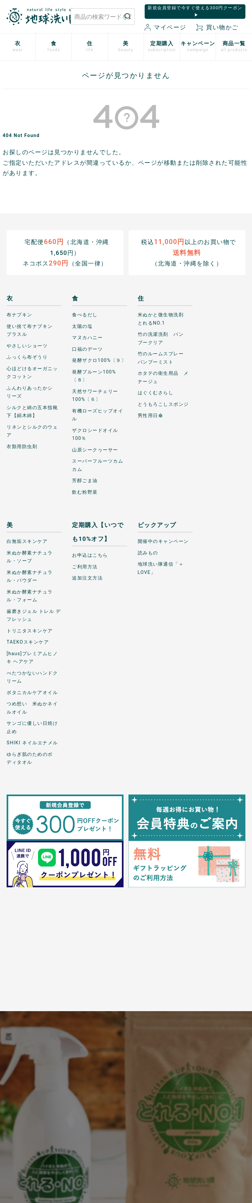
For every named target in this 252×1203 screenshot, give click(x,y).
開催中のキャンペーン (163, 541)
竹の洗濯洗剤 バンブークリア (161, 338)
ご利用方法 (85, 566)
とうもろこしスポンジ (163, 404)
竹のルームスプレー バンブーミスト (163, 358)
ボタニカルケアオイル (32, 692)
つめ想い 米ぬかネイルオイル (32, 708)
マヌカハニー (87, 337)
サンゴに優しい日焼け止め (32, 727)
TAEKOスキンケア (28, 642)
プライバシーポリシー (101, 1063)
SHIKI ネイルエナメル (32, 742)
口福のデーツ (87, 348)
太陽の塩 (82, 326)
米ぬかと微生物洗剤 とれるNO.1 (163, 319)
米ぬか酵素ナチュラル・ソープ (30, 556)
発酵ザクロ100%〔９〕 (99, 360)
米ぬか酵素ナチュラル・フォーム (30, 595)
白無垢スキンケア (27, 541)
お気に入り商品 (76, 1118)
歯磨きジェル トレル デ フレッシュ (34, 615)
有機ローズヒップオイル (97, 414)
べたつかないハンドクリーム (32, 677)
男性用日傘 (150, 415)
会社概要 (101, 1110)
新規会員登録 (76, 1098)
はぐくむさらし (156, 392)
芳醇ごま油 (85, 480)
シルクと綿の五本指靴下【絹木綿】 (32, 411)
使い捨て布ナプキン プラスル (32, 330)
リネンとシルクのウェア (32, 431)
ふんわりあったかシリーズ (30, 392)
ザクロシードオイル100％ (95, 434)
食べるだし (85, 314)
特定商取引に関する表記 (103, 1091)
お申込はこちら (90, 555)
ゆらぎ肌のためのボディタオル (30, 758)
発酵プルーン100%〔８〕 (94, 375)
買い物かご (217, 27)
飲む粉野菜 (85, 491)
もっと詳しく (126, 998)
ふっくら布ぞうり (27, 357)
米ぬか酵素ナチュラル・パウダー (30, 576)
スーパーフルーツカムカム (97, 465)
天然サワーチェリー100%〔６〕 (95, 395)
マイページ (165, 27)
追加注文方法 (87, 578)
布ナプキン (19, 314)
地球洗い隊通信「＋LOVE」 (161, 568)
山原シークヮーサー (95, 449)
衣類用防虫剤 (22, 446)
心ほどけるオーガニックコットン (32, 372)
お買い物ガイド (76, 1059)
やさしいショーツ (27, 345)
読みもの (148, 552)
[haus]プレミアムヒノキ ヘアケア (32, 657)
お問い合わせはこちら (35, 1067)
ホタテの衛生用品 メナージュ (163, 377)
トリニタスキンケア (30, 630)
